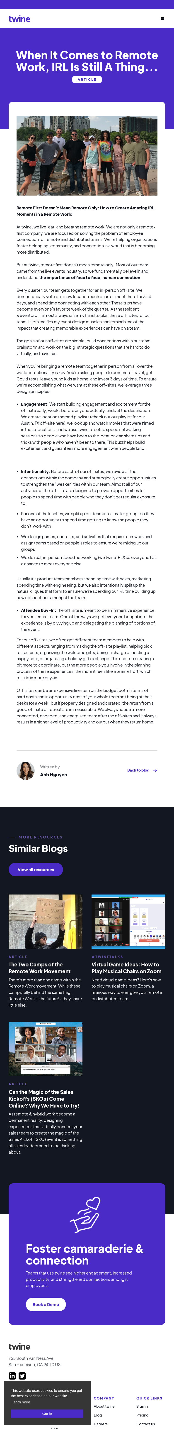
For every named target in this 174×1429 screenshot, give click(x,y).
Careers (101, 1424)
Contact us (145, 1424)
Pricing (142, 1415)
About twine (104, 1406)
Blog (98, 1415)
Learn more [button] (21, 1402)
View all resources (36, 869)
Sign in (142, 1406)
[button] (160, 18)
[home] (19, 18)
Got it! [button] (47, 1414)
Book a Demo (46, 1304)
